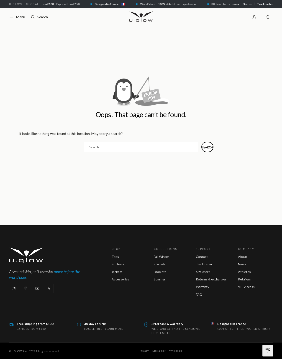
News (242, 264)
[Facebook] (25, 288)
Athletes (244, 272)
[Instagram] (13, 288)
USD (267, 349)
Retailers (244, 279)
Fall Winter (161, 257)
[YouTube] (37, 288)
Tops (115, 257)
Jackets (117, 272)
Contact (202, 257)
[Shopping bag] (268, 17)
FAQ (199, 294)
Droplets (160, 272)
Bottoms (118, 264)
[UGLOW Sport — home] (140, 17)
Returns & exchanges (211, 279)
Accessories (120, 279)
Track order (265, 4)
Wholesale (175, 350)
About (242, 257)
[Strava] (49, 288)
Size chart (203, 272)
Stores (247, 4)
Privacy (144, 350)
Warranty (202, 287)
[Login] (254, 17)
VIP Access (246, 287)
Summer (159, 279)
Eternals (160, 264)
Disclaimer (159, 350)
